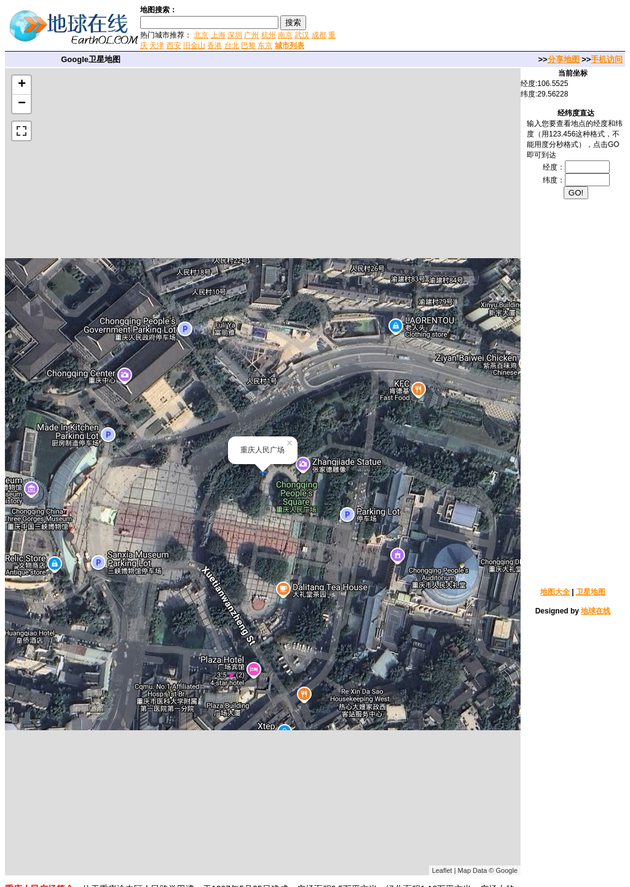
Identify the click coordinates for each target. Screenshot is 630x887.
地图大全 (555, 592)
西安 (174, 45)
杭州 (268, 35)
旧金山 (194, 45)
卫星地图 (590, 592)
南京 (285, 35)
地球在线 (595, 611)
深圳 (234, 35)
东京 (265, 45)
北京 (201, 35)
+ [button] (22, 85)
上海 (218, 35)
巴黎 (248, 45)
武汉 (301, 35)
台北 (231, 45)
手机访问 (607, 59)
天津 (156, 45)
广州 (251, 35)
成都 (319, 35)
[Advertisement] (484, 27)
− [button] (22, 104)
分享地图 (564, 59)
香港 (214, 45)
